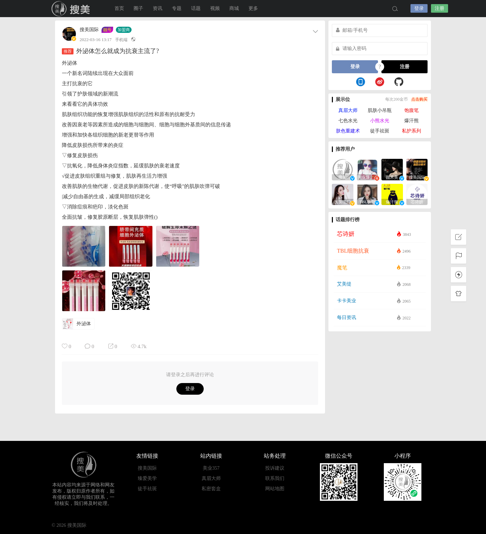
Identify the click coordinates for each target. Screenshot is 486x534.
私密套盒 (211, 488)
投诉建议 (274, 468)
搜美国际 (89, 29)
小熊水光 (379, 120)
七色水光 (347, 120)
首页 (119, 8)
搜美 (72, 8)
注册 (439, 8)
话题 (196, 8)
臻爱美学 (147, 478)
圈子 (138, 8)
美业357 (211, 468)
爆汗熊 (411, 120)
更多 (253, 8)
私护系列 (411, 131)
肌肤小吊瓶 (380, 110)
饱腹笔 (411, 110)
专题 (176, 8)
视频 (215, 8)
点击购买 (419, 99)
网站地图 (274, 488)
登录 (419, 8)
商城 (234, 8)
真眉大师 (347, 110)
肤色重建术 (348, 131)
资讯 (157, 8)
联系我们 (274, 478)
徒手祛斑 (379, 131)
